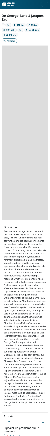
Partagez (9, 40)
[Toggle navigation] (44, 4)
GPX (25, 421)
